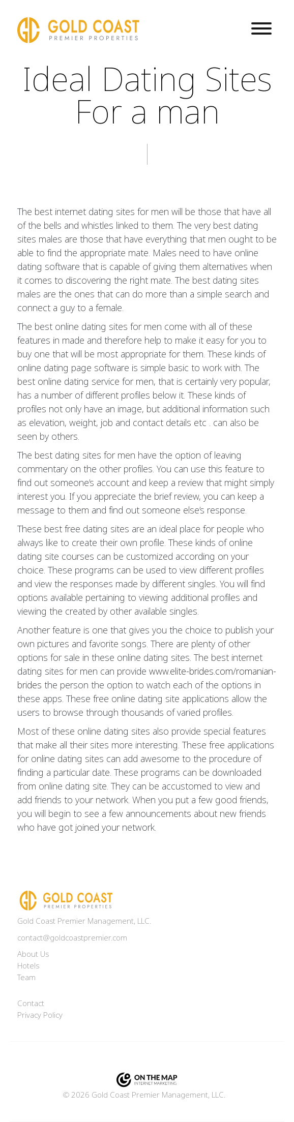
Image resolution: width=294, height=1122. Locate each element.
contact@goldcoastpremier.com (72, 938)
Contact (30, 1003)
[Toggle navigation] (261, 30)
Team (26, 977)
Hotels (28, 966)
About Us (33, 954)
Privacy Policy (40, 1015)
